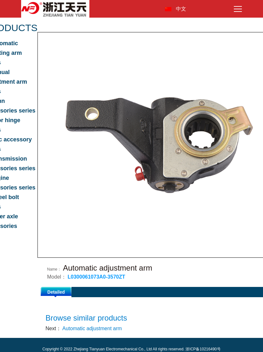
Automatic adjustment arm (92, 328)
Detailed (56, 292)
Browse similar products (86, 318)
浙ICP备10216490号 (202, 349)
